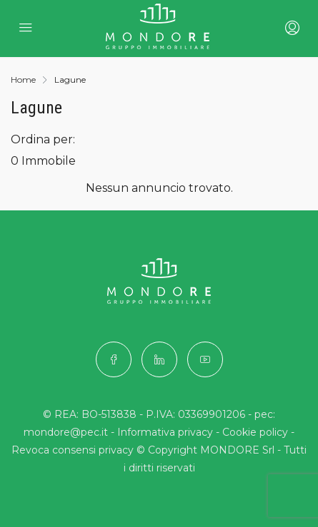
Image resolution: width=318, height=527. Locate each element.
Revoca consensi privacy (72, 450)
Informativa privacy (165, 432)
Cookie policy (255, 432)
